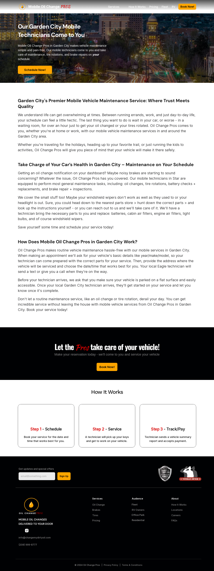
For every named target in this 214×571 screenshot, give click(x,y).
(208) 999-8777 (28, 544)
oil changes (133, 184)
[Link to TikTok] (38, 530)
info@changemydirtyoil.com (35, 537)
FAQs (174, 520)
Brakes (96, 509)
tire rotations (155, 184)
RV (173, 6)
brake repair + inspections (70, 189)
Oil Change (98, 504)
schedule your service (84, 227)
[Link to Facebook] (21, 530)
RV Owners (138, 509)
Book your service (41, 310)
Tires (95, 515)
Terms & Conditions (132, 565)
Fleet (165, 6)
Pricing (153, 6)
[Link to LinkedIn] (32, 530)
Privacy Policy (111, 565)
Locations (176, 509)
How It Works (137, 6)
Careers (175, 515)
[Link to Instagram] (27, 530)
